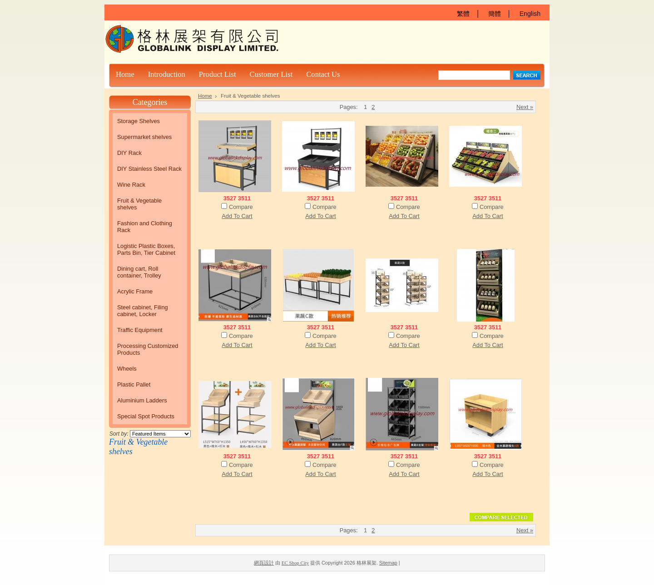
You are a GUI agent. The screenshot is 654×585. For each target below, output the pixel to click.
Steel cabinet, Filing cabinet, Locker (142, 310)
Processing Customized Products (147, 349)
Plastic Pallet (133, 384)
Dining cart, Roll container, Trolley (139, 272)
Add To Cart (237, 216)
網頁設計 (264, 562)
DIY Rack (129, 152)
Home (205, 96)
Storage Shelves (138, 121)
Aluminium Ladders (142, 400)
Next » (524, 107)
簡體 (494, 13)
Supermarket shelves (144, 137)
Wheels (127, 368)
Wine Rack (131, 184)
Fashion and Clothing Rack (144, 226)
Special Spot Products (145, 416)
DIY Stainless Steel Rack (149, 168)
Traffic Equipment (140, 330)
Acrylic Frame (135, 291)
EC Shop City (295, 562)
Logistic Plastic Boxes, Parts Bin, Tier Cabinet (146, 249)
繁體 (463, 13)
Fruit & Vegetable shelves (139, 204)
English (530, 13)
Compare (241, 206)
